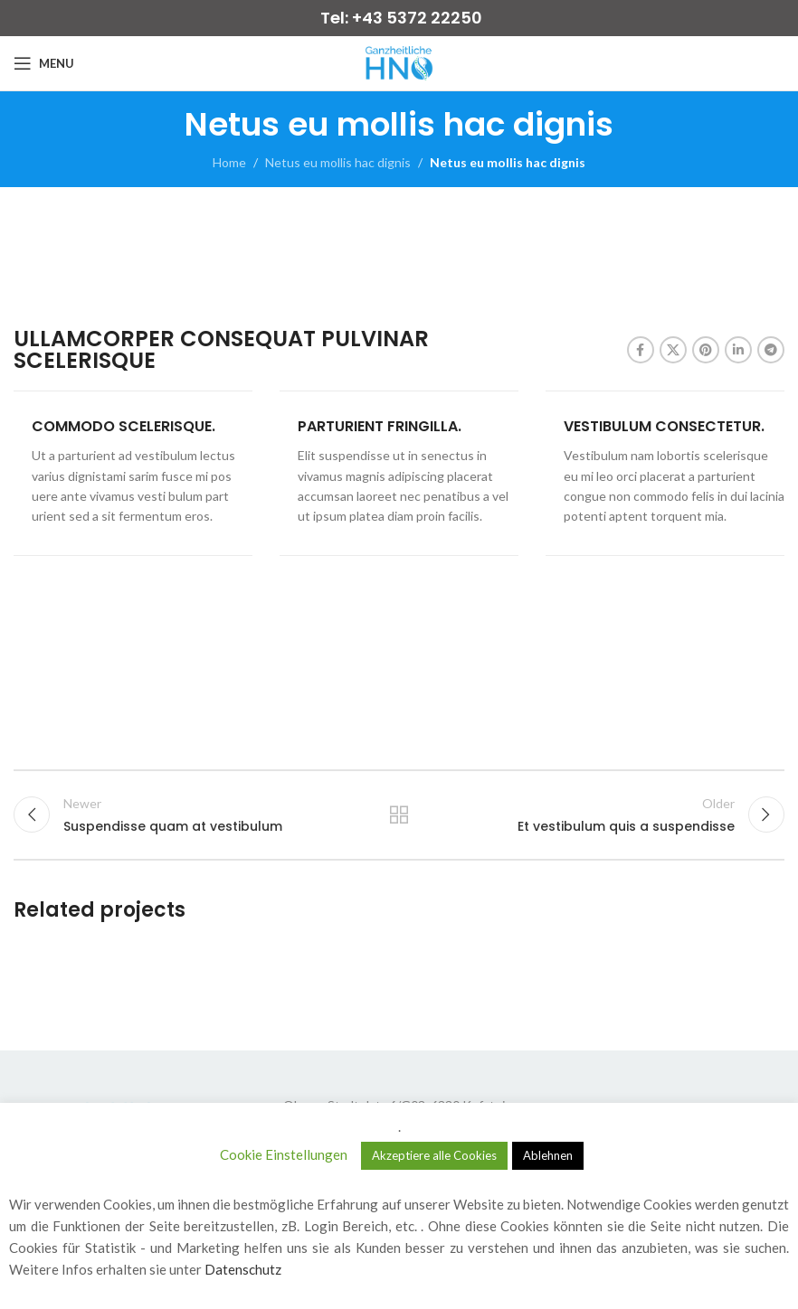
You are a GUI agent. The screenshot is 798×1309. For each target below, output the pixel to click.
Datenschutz (242, 1269)
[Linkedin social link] (738, 349)
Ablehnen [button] (548, 1155)
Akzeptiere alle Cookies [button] (434, 1155)
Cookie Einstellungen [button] (283, 1154)
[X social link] (673, 349)
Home (229, 162)
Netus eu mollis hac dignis (338, 162)
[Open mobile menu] (44, 63)
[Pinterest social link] (705, 349)
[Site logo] (399, 62)
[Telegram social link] (770, 349)
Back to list (399, 814)
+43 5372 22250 (417, 17)
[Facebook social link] (640, 349)
